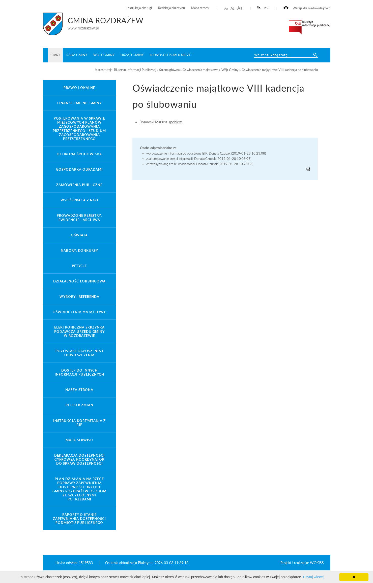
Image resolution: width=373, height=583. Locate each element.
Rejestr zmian (79, 405)
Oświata (79, 235)
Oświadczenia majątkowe (79, 312)
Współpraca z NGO (79, 200)
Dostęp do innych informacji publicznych (79, 372)
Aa (226, 8)
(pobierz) (176, 122)
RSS (263, 8)
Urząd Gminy (132, 55)
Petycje (79, 266)
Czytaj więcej (313, 577)
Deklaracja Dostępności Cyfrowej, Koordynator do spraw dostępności (79, 459)
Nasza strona (79, 390)
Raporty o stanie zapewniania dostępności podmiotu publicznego (79, 519)
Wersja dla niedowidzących (306, 8)
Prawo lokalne (79, 88)
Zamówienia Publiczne (79, 185)
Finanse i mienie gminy (79, 103)
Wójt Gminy (103, 55)
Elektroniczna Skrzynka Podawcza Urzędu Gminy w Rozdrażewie (79, 331)
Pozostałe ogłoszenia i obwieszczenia (79, 353)
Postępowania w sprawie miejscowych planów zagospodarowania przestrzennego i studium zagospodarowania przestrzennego (79, 128)
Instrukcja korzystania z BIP (79, 423)
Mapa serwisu (79, 440)
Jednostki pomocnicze (170, 55)
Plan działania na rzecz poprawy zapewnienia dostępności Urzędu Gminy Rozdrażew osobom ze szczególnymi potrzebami (79, 489)
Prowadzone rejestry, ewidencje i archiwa (79, 217)
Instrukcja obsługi (139, 8)
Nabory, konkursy (79, 250)
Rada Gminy (76, 55)
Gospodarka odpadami (79, 169)
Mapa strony (200, 8)
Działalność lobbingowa (79, 281)
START (55, 55)
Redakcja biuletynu (171, 8)
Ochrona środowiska (79, 154)
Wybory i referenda (79, 297)
